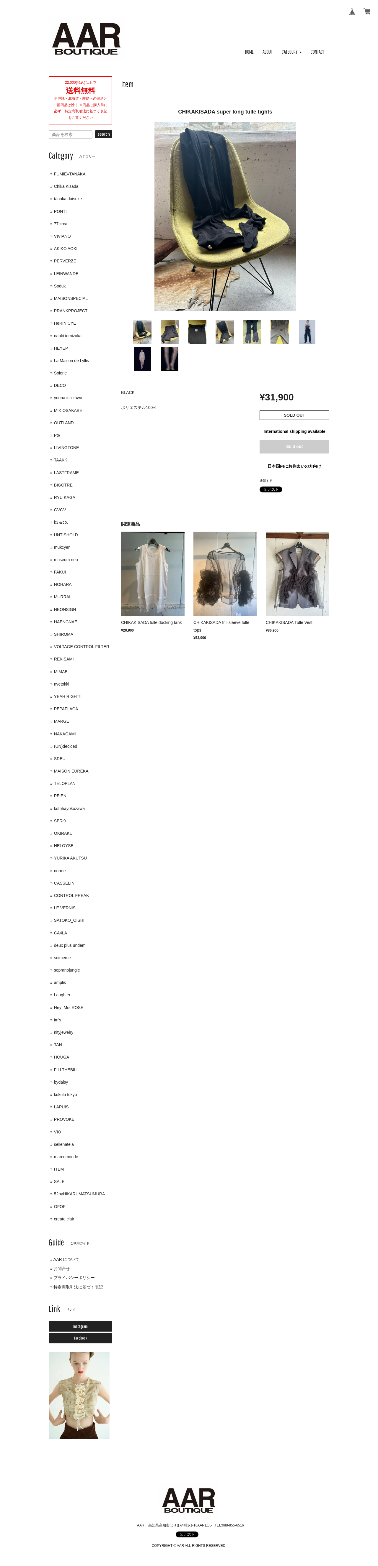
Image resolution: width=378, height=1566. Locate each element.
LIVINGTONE (66, 447)
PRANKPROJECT (71, 310)
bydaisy (61, 1082)
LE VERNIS (65, 908)
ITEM (59, 1169)
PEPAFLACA (66, 708)
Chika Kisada (66, 186)
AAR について (66, 1259)
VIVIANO (62, 236)
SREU (60, 758)
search (103, 134)
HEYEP (61, 348)
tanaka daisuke (68, 198)
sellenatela (64, 1144)
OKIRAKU (63, 833)
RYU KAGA (64, 497)
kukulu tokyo (65, 1094)
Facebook (80, 1338)
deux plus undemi (70, 945)
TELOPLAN (65, 783)
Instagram (80, 1326)
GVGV (60, 509)
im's (57, 1020)
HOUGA (61, 1057)
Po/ (57, 435)
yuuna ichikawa (68, 397)
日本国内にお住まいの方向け (294, 466)
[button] (291, 52)
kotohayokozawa (69, 808)
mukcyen (62, 547)
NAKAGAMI (65, 734)
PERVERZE (65, 261)
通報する (266, 480)
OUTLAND (64, 422)
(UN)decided (65, 746)
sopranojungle (67, 970)
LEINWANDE (66, 273)
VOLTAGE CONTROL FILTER (81, 646)
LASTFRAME (66, 472)
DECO (60, 385)
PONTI (60, 211)
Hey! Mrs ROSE (69, 1007)
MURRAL (62, 596)
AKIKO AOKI (65, 248)
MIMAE (61, 671)
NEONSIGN (65, 609)
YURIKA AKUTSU (70, 858)
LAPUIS (61, 1107)
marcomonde (66, 1156)
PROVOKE (64, 1119)
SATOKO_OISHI (69, 920)
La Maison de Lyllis (71, 360)
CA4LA (60, 933)
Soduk (60, 286)
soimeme (62, 957)
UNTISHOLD (66, 535)
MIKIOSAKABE (68, 410)
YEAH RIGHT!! (68, 696)
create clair (64, 1219)
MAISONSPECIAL (71, 298)
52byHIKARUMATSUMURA (79, 1194)
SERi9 (60, 821)
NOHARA (63, 584)
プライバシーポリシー (74, 1277)
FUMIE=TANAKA (70, 174)
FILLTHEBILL (66, 1069)
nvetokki (61, 684)
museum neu (66, 559)
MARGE (61, 721)
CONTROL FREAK (71, 895)
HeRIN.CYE (65, 323)
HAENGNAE (65, 622)
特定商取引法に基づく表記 (78, 1287)
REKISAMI (64, 659)
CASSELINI (65, 883)
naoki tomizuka (68, 335)
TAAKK (60, 460)
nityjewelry (63, 1032)
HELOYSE (64, 845)
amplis (60, 982)
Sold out (294, 446)
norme (60, 870)
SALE (59, 1181)
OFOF (60, 1206)
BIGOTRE (63, 485)
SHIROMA (63, 634)
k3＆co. (61, 522)
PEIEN (60, 795)
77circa (60, 223)
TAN (58, 1044)
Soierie (60, 373)
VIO (57, 1132)
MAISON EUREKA (71, 771)
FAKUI (60, 572)
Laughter (62, 994)
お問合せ (61, 1268)
